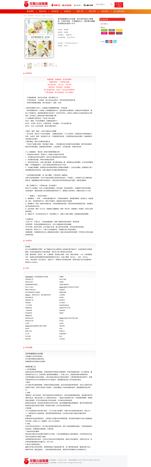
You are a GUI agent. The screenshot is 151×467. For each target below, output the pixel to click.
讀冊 (104, 33)
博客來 (104, 30)
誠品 (111, 30)
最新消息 (42, 11)
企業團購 (118, 6)
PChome (112, 33)
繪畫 (43, 15)
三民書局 (119, 33)
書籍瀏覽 (30, 11)
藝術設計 (38, 15)
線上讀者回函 (119, 11)
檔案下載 (79, 11)
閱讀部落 (55, 11)
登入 (121, 3)
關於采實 (92, 11)
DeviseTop (78, 462)
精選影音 (67, 11)
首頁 (25, 15)
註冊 (116, 3)
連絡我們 (104, 11)
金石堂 (119, 30)
